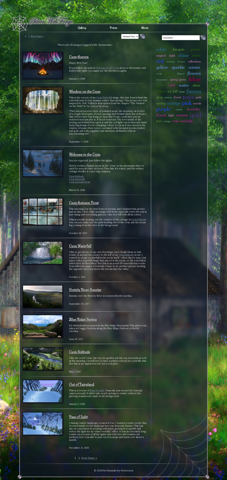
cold (171, 85)
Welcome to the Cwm (107, 68)
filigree (180, 73)
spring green (178, 79)
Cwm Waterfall (104, 97)
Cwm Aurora (79, 57)
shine (183, 55)
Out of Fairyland (81, 384)
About (144, 27)
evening (171, 61)
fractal (161, 115)
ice (170, 91)
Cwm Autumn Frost (79, 182)
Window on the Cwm (84, 91)
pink (187, 103)
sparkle (178, 67)
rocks (159, 73)
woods (197, 103)
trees (188, 97)
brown (181, 61)
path (198, 97)
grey (159, 97)
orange (174, 103)
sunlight (186, 121)
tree (159, 121)
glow (160, 85)
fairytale (179, 49)
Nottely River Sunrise (85, 290)
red (159, 61)
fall (175, 91)
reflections (194, 61)
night (172, 55)
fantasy (194, 91)
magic (182, 91)
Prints (113, 27)
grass (169, 73)
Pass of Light (97, 390)
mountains (161, 79)
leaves (161, 91)
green (195, 49)
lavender (193, 109)
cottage (167, 121)
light (171, 115)
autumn (182, 115)
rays (175, 121)
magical (161, 55)
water (184, 85)
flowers (194, 73)
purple (163, 109)
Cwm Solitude (76, 176)
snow (196, 55)
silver (196, 85)
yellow (162, 67)
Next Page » (37, 36)
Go (203, 38)
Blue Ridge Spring (83, 319)
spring (160, 103)
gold (195, 115)
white (161, 49)
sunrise (168, 97)
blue (195, 79)
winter (194, 67)
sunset (179, 109)
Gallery (82, 27)
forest (177, 97)
